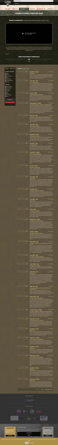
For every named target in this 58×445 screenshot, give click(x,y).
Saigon (7, 93)
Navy (7, 77)
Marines (7, 74)
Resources (29, 433)
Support (10, 435)
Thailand (8, 90)
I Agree (26, 442)
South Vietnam (9, 87)
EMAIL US (48, 435)
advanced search (10, 102)
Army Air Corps (9, 76)
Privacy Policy (31, 442)
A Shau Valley (8, 94)
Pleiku (7, 96)
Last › (42, 389)
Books (29, 435)
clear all (10, 99)
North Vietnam (9, 86)
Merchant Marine (9, 80)
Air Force (8, 81)
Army (7, 73)
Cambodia (8, 89)
